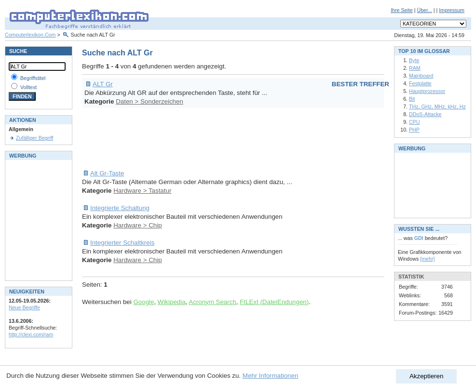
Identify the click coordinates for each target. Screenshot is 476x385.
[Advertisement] (257, 138)
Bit (412, 99)
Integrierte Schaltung (120, 208)
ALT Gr (103, 84)
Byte (414, 60)
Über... (424, 10)
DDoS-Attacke (425, 114)
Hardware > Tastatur (142, 190)
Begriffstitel (33, 78)
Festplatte (420, 83)
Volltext (28, 87)
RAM (415, 68)
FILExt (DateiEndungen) (274, 301)
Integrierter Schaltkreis (122, 242)
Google (143, 301)
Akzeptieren (426, 376)
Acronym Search (212, 301)
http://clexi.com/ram (31, 334)
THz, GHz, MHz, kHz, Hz (437, 106)
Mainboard (421, 76)
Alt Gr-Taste (107, 173)
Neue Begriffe (24, 307)
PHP (414, 130)
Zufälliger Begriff (34, 138)
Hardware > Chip (137, 225)
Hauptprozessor (427, 91)
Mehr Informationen (271, 375)
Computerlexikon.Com (30, 35)
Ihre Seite (402, 10)
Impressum (451, 10)
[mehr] (427, 259)
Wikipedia (172, 301)
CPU (414, 122)
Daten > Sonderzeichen (149, 101)
